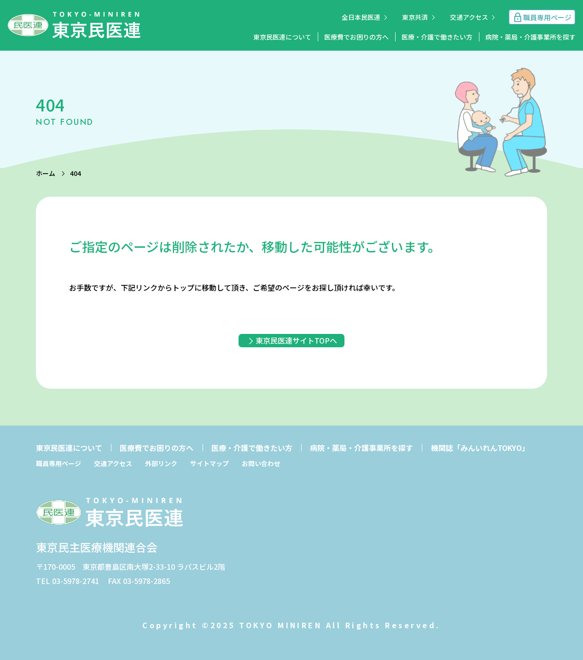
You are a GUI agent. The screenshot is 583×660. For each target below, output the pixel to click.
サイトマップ (209, 463)
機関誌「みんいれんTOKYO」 (480, 447)
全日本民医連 (361, 17)
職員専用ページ (58, 463)
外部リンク (161, 463)
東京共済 (415, 17)
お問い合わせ (261, 463)
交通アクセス (469, 17)
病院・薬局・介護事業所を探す (530, 36)
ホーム (45, 173)
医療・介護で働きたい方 (437, 36)
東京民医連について (282, 36)
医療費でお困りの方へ (356, 36)
